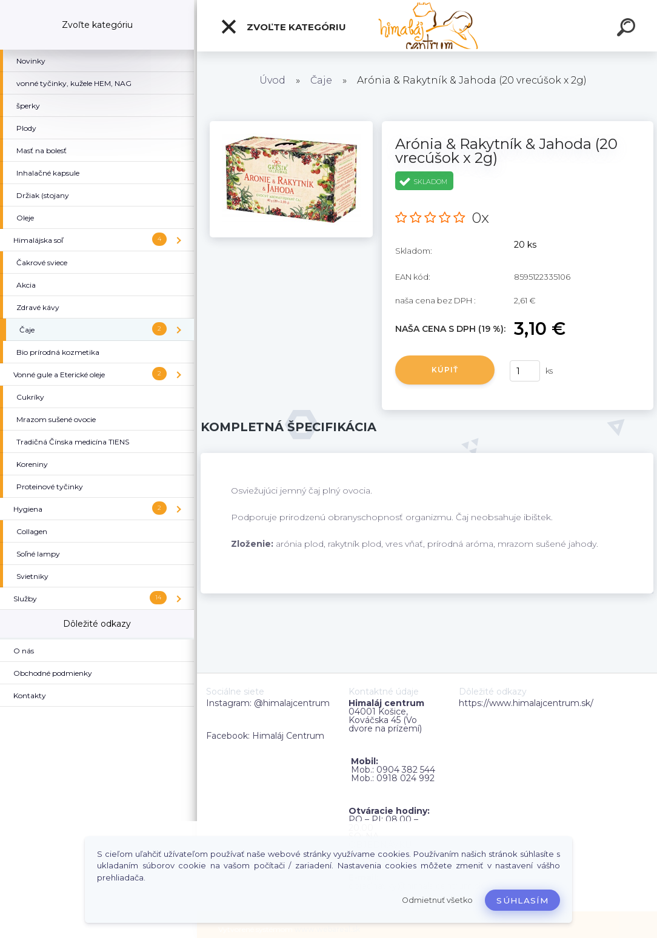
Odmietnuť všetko (437, 900)
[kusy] (525, 370)
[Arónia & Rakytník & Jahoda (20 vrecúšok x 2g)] (291, 125)
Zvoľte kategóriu (283, 26)
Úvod (272, 80)
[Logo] (427, 25)
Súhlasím (522, 900)
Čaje (321, 80)
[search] (628, 29)
